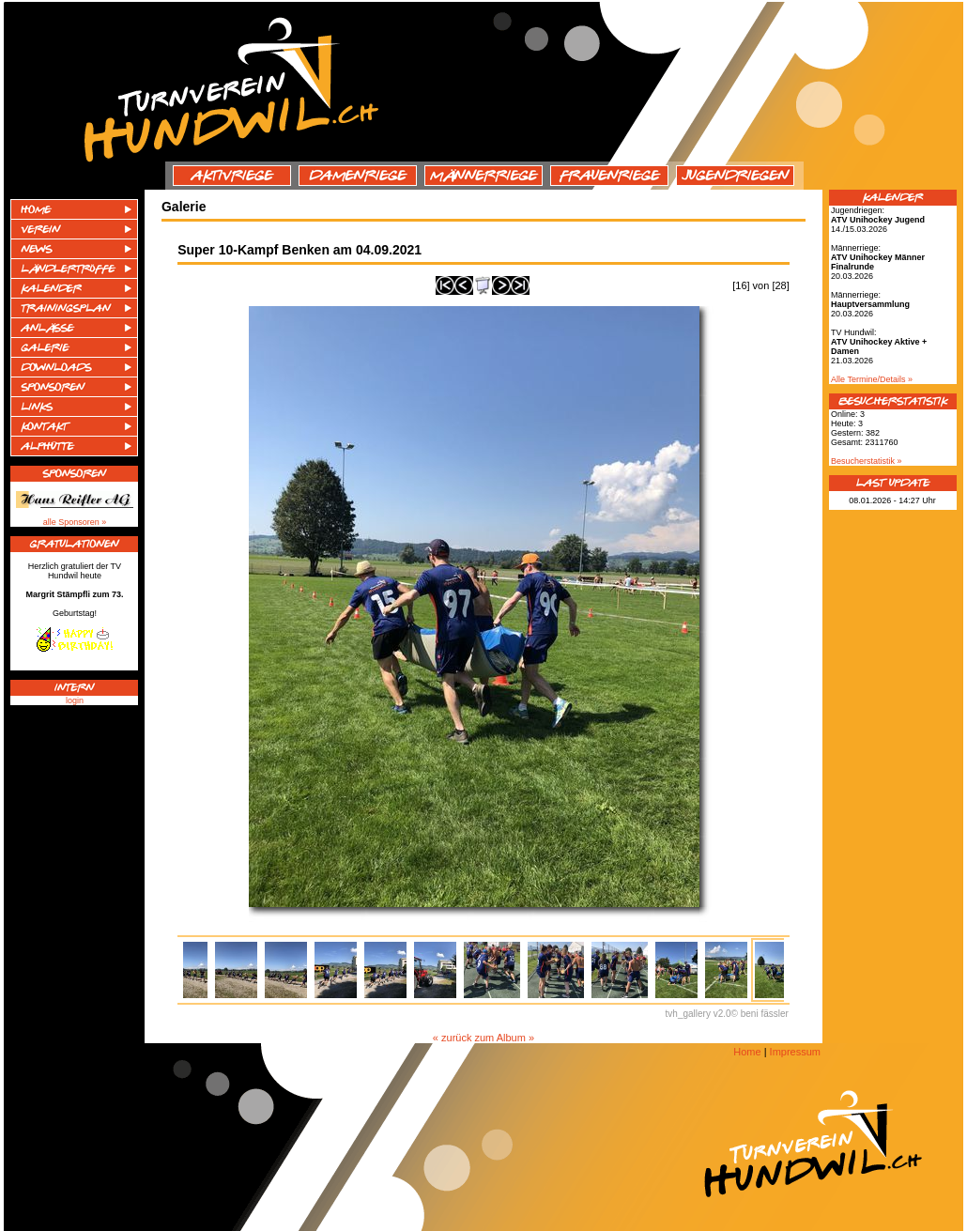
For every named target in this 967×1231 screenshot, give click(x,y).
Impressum (795, 1051)
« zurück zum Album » (483, 1037)
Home (746, 1051)
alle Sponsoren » (75, 522)
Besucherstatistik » (866, 461)
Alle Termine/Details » (872, 379)
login (75, 700)
